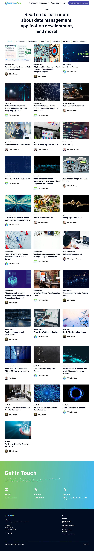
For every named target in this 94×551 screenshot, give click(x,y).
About (65, 3)
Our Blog (64, 518)
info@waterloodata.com (11, 498)
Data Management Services (66, 522)
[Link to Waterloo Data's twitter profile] (8, 533)
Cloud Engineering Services (66, 530)
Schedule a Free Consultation (79, 3)
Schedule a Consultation (68, 534)
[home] (13, 3)
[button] (33, 3)
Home (63, 515)
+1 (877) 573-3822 (39, 498)
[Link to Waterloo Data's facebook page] (5, 533)
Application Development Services (68, 526)
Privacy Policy (86, 544)
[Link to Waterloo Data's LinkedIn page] (11, 533)
